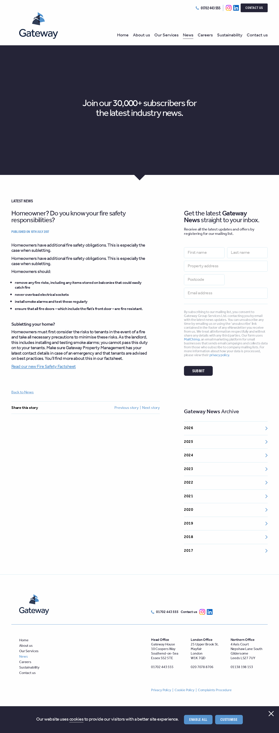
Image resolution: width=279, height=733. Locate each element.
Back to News (22, 392)
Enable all (198, 719)
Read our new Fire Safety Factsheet (43, 366)
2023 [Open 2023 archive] (226, 469)
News (188, 36)
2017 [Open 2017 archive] (226, 550)
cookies (76, 719)
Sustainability (229, 36)
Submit (198, 370)
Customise (229, 719)
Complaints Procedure (215, 690)
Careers (205, 36)
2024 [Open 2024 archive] (226, 455)
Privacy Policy (161, 690)
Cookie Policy (184, 690)
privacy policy (219, 355)
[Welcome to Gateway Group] (42, 25)
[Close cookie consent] (271, 713)
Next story (151, 408)
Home (123, 36)
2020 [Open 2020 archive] (226, 509)
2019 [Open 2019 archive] (226, 523)
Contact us (254, 7)
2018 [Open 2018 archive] (226, 537)
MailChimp (191, 339)
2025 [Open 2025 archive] (226, 441)
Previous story (126, 408)
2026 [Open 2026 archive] (226, 428)
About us (141, 36)
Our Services (166, 36)
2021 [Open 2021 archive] (226, 496)
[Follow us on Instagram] (228, 7)
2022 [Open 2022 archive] (226, 482)
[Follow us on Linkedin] (236, 7)
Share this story (24, 408)
